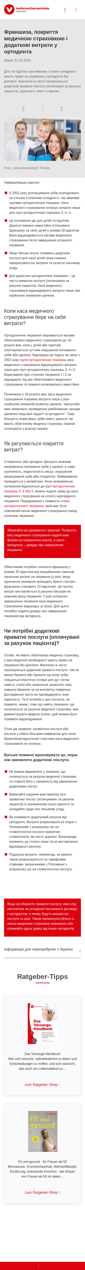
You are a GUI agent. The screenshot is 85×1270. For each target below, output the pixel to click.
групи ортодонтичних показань (43, 360)
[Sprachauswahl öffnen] (61, 108)
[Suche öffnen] (65, 9)
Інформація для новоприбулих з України (38, 949)
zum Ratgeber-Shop (41, 1085)
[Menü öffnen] (76, 10)
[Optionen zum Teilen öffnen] (23, 108)
